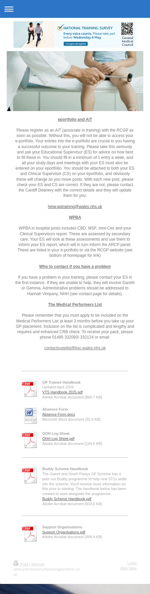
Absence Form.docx (58, 414)
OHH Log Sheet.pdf (58, 438)
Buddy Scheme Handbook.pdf (66, 499)
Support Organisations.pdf (63, 532)
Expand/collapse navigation (75, 9)
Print (21, 564)
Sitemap (38, 564)
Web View (128, 568)
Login (132, 563)
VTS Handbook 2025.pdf (62, 392)
